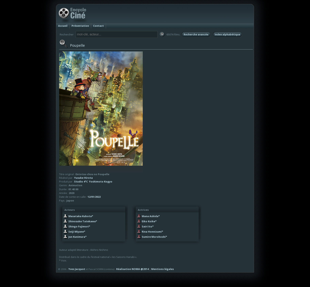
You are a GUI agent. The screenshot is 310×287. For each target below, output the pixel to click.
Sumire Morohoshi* (154, 237)
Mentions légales (162, 269)
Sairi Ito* (148, 226)
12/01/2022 (94, 197)
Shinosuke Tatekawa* (82, 221)
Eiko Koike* (149, 221)
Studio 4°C (81, 181)
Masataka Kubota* (80, 216)
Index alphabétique (227, 34)
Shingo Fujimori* (79, 226)
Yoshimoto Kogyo (100, 181)
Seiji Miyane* (76, 231)
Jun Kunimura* (77, 237)
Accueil (62, 26)
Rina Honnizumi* (152, 231)
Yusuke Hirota (83, 178)
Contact (98, 26)
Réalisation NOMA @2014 (132, 269)
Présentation (80, 26)
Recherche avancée (196, 34)
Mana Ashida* (151, 216)
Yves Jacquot (76, 269)
